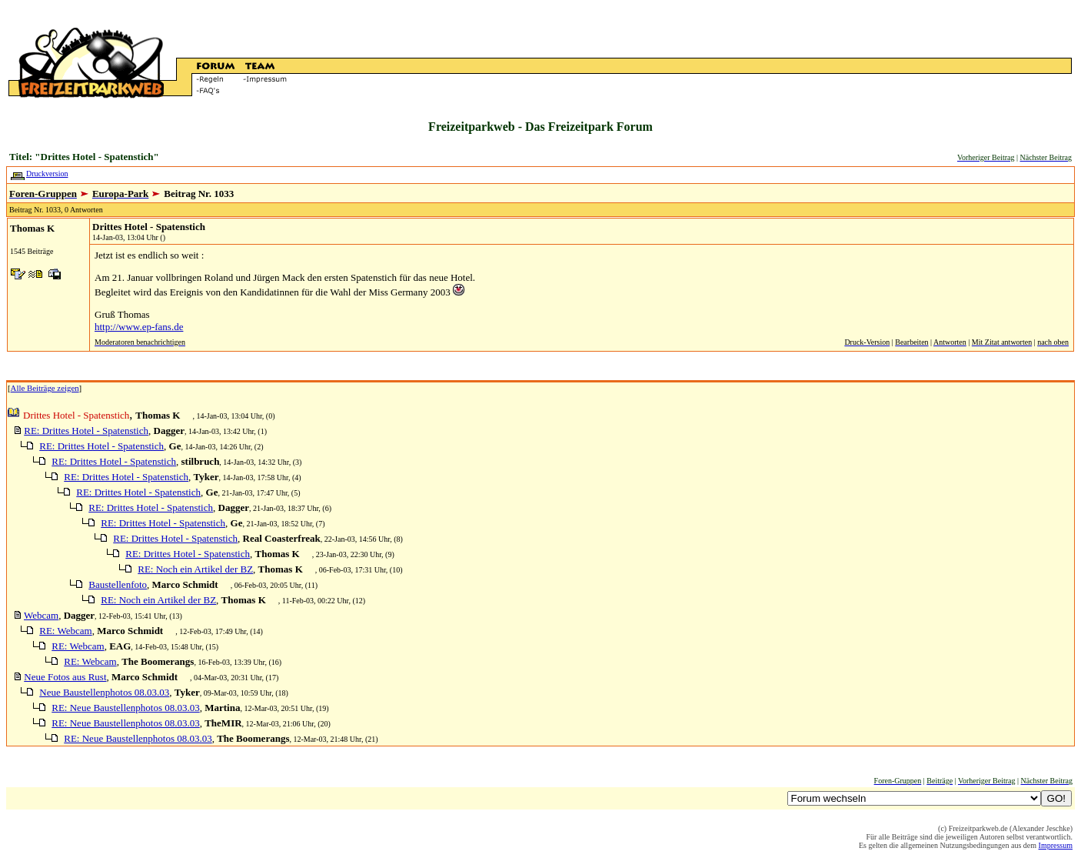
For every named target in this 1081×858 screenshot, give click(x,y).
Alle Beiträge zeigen (45, 387)
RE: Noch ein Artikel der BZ (195, 569)
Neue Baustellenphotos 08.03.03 (104, 692)
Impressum (1056, 845)
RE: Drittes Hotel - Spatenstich (86, 430)
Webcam (41, 615)
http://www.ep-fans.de (139, 326)
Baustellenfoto (117, 584)
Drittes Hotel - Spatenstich (148, 226)
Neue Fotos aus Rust (65, 677)
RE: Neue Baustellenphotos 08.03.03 (125, 707)
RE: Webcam (65, 630)
